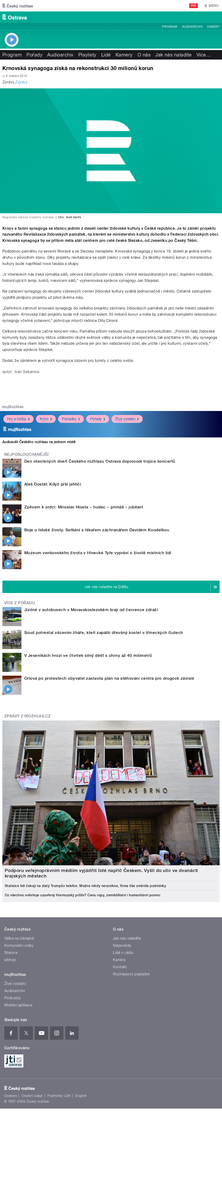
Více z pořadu (19, 603)
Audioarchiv (192, 26)
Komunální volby (19, 945)
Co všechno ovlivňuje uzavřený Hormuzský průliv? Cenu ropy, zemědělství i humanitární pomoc (83, 895)
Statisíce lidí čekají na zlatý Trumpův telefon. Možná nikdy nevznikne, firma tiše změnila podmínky (85, 886)
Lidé (106, 55)
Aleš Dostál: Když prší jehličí (52, 484)
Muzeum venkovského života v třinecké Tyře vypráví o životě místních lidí (97, 552)
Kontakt (120, 967)
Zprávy (21, 82)
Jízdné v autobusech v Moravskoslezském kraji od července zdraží (91, 609)
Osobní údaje (32, 1096)
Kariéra (119, 960)
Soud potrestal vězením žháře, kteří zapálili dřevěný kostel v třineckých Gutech (103, 632)
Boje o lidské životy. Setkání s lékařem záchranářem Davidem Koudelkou (96, 529)
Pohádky (71, 419)
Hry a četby (18, 419)
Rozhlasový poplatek (131, 974)
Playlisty (87, 55)
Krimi (46, 419)
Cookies (10, 1096)
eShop (10, 960)
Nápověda (122, 945)
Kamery (213, 26)
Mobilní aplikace (18, 1005)
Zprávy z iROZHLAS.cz (27, 716)
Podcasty (12, 998)
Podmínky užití (59, 1096)
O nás (144, 55)
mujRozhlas (13, 407)
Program (169, 26)
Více (204, 55)
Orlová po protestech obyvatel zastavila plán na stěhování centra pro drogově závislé (109, 678)
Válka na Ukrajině (19, 938)
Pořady (34, 55)
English (81, 1096)
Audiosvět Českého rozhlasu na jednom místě (39, 442)
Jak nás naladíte (173, 55)
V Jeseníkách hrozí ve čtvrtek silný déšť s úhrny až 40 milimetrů (88, 655)
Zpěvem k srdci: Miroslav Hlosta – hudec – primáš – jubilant (83, 507)
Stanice (11, 952)
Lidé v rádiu (123, 952)
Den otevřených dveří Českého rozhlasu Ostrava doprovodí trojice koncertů (99, 461)
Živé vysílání (127, 419)
